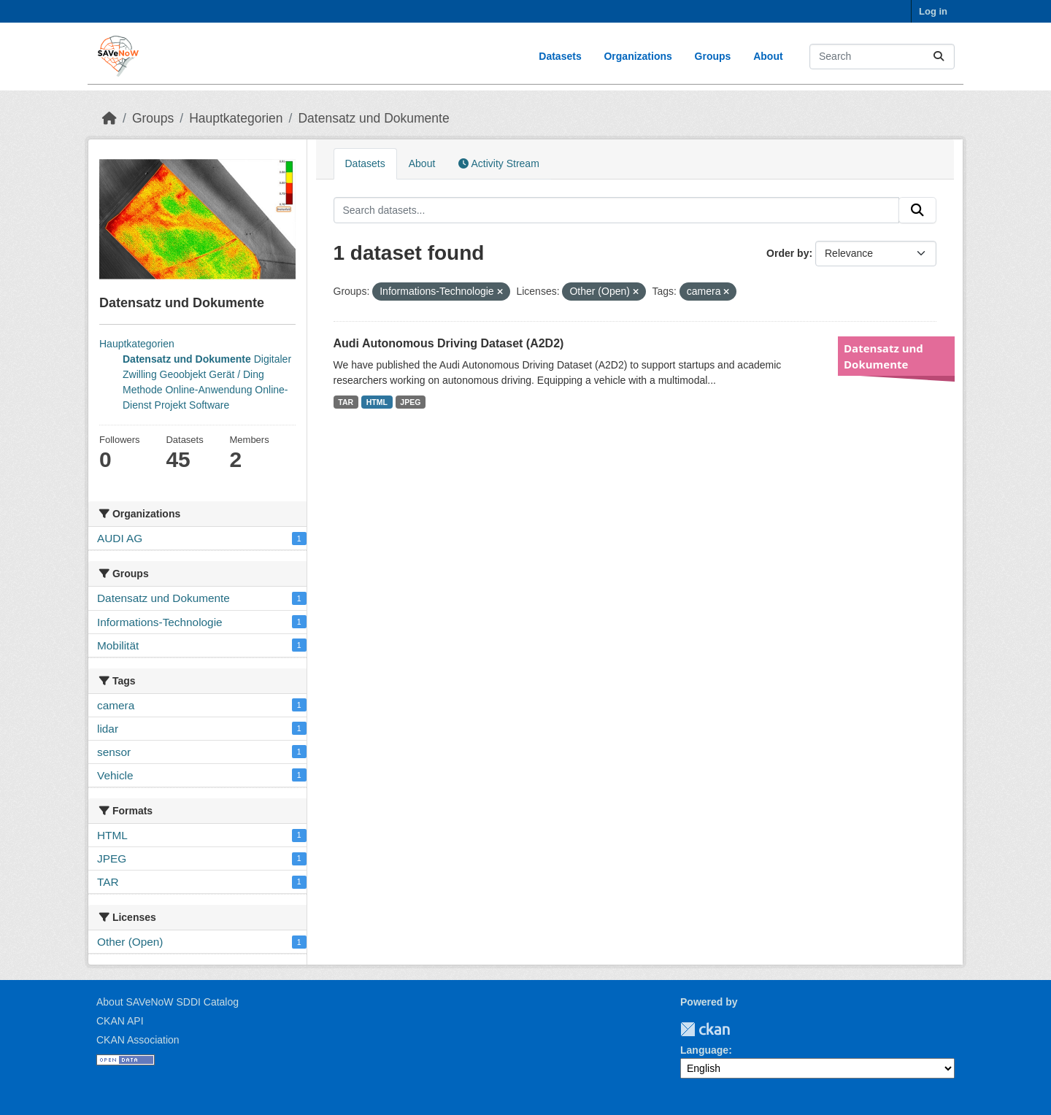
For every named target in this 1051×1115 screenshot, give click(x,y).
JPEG (410, 402)
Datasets (560, 56)
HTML (377, 402)
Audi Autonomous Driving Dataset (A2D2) (449, 343)
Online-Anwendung (208, 390)
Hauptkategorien (235, 118)
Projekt (171, 405)
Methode (142, 390)
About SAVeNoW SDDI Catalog (167, 1002)
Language (704, 1050)
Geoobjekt (183, 374)
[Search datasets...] (882, 56)
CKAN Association (138, 1040)
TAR (345, 402)
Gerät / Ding (236, 374)
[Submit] (938, 56)
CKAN (705, 1029)
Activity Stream (498, 163)
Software (209, 405)
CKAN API (120, 1021)
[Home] (109, 118)
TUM (740, 1029)
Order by (787, 253)
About (767, 56)
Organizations (637, 56)
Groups (713, 56)
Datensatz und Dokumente (373, 118)
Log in (933, 11)
